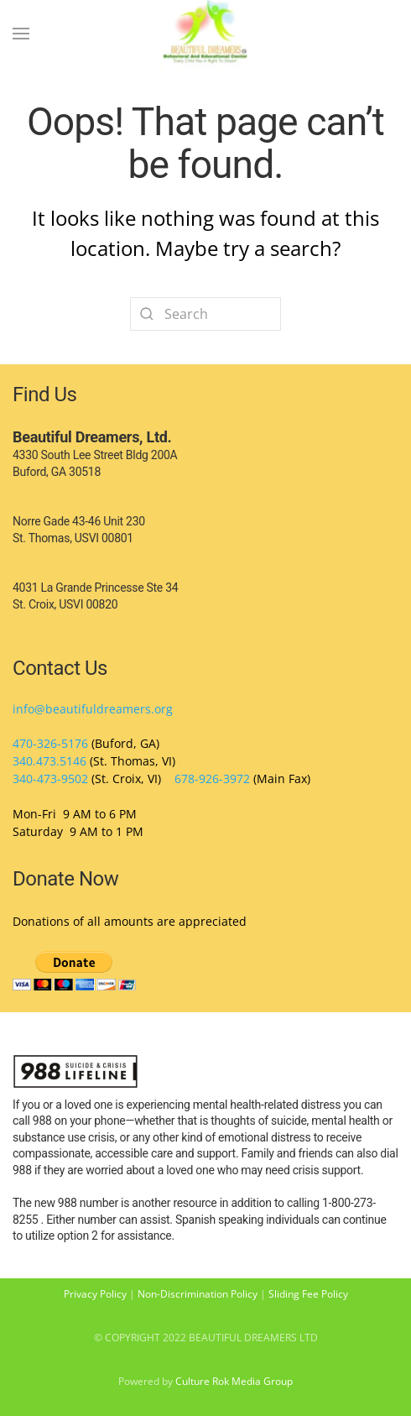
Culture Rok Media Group (234, 1381)
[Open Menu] (21, 33)
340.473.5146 (49, 761)
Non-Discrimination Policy (198, 1294)
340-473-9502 (50, 778)
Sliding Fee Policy (308, 1294)
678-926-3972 (212, 778)
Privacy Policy (95, 1294)
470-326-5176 (50, 743)
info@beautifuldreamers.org (93, 709)
